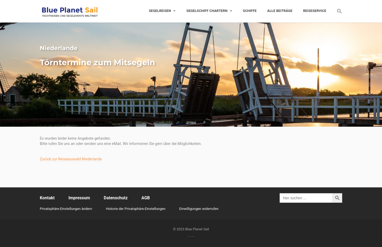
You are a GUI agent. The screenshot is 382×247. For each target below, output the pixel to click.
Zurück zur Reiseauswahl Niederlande (71, 159)
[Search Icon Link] (337, 11)
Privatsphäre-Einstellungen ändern (66, 209)
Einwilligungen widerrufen (198, 209)
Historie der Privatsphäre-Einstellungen (135, 209)
